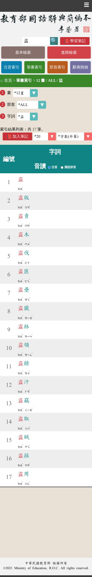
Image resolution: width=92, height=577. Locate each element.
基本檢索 (23, 52)
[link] (74, 136)
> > (31, 80)
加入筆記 (20, 136)
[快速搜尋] (36, 41)
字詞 (22, 117)
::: (1, 81)
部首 (26, 105)
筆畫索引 (34, 67)
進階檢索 (69, 52)
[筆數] (44, 136)
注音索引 (11, 67)
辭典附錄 (80, 67)
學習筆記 (78, 41)
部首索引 (57, 67)
